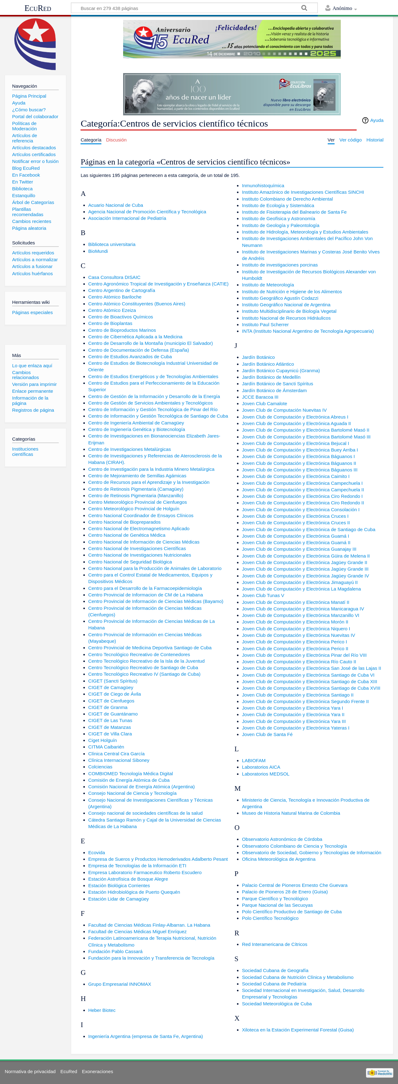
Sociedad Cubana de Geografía (275, 970)
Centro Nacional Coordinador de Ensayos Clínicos (141, 515)
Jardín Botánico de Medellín (271, 377)
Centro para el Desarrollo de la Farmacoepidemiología (145, 588)
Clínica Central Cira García (116, 753)
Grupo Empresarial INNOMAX (119, 984)
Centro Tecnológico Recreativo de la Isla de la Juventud (146, 661)
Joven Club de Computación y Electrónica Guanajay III (299, 549)
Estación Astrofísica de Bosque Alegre (128, 879)
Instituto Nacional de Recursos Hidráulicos (286, 318)
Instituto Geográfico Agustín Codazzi (280, 298)
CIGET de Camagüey (110, 687)
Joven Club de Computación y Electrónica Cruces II (296, 522)
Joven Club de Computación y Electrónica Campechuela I (302, 483)
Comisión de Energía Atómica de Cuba (129, 780)
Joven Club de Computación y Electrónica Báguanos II (299, 463)
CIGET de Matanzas (109, 727)
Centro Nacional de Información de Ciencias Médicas (144, 541)
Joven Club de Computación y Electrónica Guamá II (296, 542)
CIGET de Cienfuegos (111, 700)
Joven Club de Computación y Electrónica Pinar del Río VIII (304, 655)
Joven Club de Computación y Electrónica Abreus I (295, 416)
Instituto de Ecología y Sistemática (278, 205)
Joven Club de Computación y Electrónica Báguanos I (298, 456)
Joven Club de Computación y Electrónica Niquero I (296, 628)
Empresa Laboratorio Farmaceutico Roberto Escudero (145, 872)
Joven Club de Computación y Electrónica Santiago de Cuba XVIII (311, 688)
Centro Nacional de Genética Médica (126, 535)
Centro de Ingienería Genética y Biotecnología (136, 429)
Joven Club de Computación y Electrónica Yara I (292, 708)
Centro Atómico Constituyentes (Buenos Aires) (136, 303)
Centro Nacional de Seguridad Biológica (130, 561)
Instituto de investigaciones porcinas (280, 264)
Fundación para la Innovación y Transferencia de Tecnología (151, 958)
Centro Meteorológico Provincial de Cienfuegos (137, 502)
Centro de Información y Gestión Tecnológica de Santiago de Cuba (158, 416)
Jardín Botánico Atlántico (268, 364)
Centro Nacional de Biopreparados (124, 522)
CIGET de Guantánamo (113, 713)
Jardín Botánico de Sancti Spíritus (277, 383)
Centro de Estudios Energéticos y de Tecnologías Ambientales (153, 376)
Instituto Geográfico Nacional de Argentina (286, 304)
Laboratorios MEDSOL (265, 773)
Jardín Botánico (258, 357)
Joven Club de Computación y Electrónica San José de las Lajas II (311, 668)
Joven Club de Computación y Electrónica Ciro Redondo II (303, 502)
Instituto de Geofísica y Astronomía (278, 218)
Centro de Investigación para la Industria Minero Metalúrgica (151, 469)
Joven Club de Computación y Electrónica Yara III (294, 721)
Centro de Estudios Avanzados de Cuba (130, 356)
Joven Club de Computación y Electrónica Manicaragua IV (303, 608)
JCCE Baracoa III (260, 397)
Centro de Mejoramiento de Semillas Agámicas (137, 475)
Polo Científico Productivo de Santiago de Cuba (292, 911)
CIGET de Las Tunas (110, 720)
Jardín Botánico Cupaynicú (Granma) (281, 370)
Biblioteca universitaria (112, 244)
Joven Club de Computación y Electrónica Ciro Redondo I (302, 496)
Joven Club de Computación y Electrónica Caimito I (295, 476)
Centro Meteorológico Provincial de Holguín (133, 508)
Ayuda (377, 120)
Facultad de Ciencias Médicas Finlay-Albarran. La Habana (149, 925)
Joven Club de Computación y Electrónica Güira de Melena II (306, 555)
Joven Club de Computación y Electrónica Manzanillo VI (300, 615)
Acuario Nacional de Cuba (115, 205)
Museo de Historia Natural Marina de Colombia (291, 813)
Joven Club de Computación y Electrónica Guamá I (295, 536)
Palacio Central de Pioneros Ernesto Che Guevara (294, 885)
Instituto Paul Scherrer (265, 324)
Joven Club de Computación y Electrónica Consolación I (300, 509)
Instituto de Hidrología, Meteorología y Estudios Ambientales (305, 231)
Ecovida (96, 852)
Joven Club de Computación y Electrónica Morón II (295, 621)
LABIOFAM (254, 760)
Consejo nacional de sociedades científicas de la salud (145, 813)
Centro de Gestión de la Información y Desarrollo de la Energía (154, 396)
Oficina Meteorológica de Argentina (278, 859)
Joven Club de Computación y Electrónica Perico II (295, 648)
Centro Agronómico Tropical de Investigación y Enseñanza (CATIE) (158, 283)
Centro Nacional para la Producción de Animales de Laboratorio (155, 568)
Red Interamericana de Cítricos (274, 944)
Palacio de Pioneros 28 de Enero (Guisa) (285, 891)
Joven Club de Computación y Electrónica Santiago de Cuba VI (308, 675)
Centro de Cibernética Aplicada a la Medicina (135, 336)
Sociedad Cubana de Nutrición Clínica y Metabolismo (298, 977)
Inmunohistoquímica (263, 185)
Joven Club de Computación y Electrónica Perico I (294, 641)
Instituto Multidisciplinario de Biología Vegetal (289, 311)
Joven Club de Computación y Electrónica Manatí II (295, 602)
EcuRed (38, 8)
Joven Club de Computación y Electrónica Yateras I (295, 727)
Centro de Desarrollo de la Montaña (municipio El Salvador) (150, 343)
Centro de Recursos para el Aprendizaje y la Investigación (149, 482)
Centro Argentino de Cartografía (121, 290)
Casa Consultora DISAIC (114, 277)
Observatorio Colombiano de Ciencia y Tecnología (294, 846)
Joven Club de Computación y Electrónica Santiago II (298, 694)
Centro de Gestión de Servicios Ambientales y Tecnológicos (150, 402)
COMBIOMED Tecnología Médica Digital (130, 773)
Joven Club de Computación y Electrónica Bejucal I (295, 443)
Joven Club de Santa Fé (267, 734)
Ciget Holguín (102, 740)
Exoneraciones (97, 1071)
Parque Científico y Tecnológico (275, 898)
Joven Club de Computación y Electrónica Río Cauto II (299, 661)
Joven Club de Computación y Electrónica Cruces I (295, 516)
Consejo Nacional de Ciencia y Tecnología (132, 793)
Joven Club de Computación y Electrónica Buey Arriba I (300, 449)
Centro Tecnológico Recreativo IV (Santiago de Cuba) (144, 674)
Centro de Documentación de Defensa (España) (138, 350)
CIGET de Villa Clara (110, 733)
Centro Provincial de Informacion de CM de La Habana (145, 594)
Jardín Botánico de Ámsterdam (274, 390)
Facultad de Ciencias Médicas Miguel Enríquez (137, 931)
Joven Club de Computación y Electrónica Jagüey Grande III (305, 569)
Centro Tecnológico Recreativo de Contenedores (139, 654)
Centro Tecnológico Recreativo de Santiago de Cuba (143, 667)
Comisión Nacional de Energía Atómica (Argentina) (141, 786)
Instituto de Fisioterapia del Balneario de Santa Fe (294, 212)
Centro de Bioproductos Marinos (122, 330)
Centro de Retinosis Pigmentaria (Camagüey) (135, 489)
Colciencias (100, 766)
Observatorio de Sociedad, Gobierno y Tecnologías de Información (311, 852)
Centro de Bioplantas (110, 323)
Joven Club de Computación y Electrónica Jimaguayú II (300, 582)
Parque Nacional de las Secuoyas (277, 905)
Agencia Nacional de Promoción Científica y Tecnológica (147, 211)
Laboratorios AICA (261, 767)
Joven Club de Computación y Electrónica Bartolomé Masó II (305, 430)
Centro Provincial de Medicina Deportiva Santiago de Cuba (150, 647)
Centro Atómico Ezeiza (112, 310)
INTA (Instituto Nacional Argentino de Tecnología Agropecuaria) (308, 331)
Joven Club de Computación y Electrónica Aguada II (296, 423)
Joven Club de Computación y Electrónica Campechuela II (303, 489)
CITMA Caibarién (106, 746)
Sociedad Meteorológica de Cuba (277, 1003)
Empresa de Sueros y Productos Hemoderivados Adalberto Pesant (158, 859)
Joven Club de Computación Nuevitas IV (284, 410)
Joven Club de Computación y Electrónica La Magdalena (301, 588)
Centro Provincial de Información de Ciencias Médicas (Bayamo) (156, 601)
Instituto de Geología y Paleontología (280, 225)
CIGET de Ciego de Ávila (114, 694)
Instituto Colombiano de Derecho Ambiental (287, 199)
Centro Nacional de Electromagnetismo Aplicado (139, 528)
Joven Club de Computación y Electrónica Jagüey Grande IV (305, 575)
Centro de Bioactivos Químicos (120, 316)
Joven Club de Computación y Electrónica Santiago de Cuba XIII (309, 681)
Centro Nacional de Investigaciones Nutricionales (139, 555)
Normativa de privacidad (30, 1071)
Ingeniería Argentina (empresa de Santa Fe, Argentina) (145, 1036)
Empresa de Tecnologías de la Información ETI (137, 865)
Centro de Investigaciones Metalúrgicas (129, 449)
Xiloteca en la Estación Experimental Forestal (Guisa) (298, 1029)
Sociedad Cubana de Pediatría (274, 983)
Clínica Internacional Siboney (119, 760)
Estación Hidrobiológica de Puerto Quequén (134, 892)
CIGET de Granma (107, 707)
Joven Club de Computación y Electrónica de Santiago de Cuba (308, 529)
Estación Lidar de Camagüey (118, 898)
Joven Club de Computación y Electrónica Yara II (293, 714)
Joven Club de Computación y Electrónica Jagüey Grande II (304, 562)
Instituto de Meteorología (268, 284)
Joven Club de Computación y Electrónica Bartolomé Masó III (306, 436)
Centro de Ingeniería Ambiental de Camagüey (136, 422)
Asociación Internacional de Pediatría (127, 218)
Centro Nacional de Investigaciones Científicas (137, 548)
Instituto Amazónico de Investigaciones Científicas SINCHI (303, 192)
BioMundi (98, 251)
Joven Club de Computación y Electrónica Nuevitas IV (298, 635)
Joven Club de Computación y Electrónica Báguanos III (299, 469)
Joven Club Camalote (264, 403)
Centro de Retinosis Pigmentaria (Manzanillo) (135, 495)
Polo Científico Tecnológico (270, 918)
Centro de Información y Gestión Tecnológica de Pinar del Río (153, 409)
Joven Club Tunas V (263, 595)
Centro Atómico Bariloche (114, 296)
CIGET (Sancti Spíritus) (112, 680)
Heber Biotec (102, 1010)
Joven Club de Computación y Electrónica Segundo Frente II (305, 701)
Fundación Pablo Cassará (115, 951)
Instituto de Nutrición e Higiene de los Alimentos (292, 291)
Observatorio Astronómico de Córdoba (282, 839)
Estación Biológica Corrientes (119, 885)
